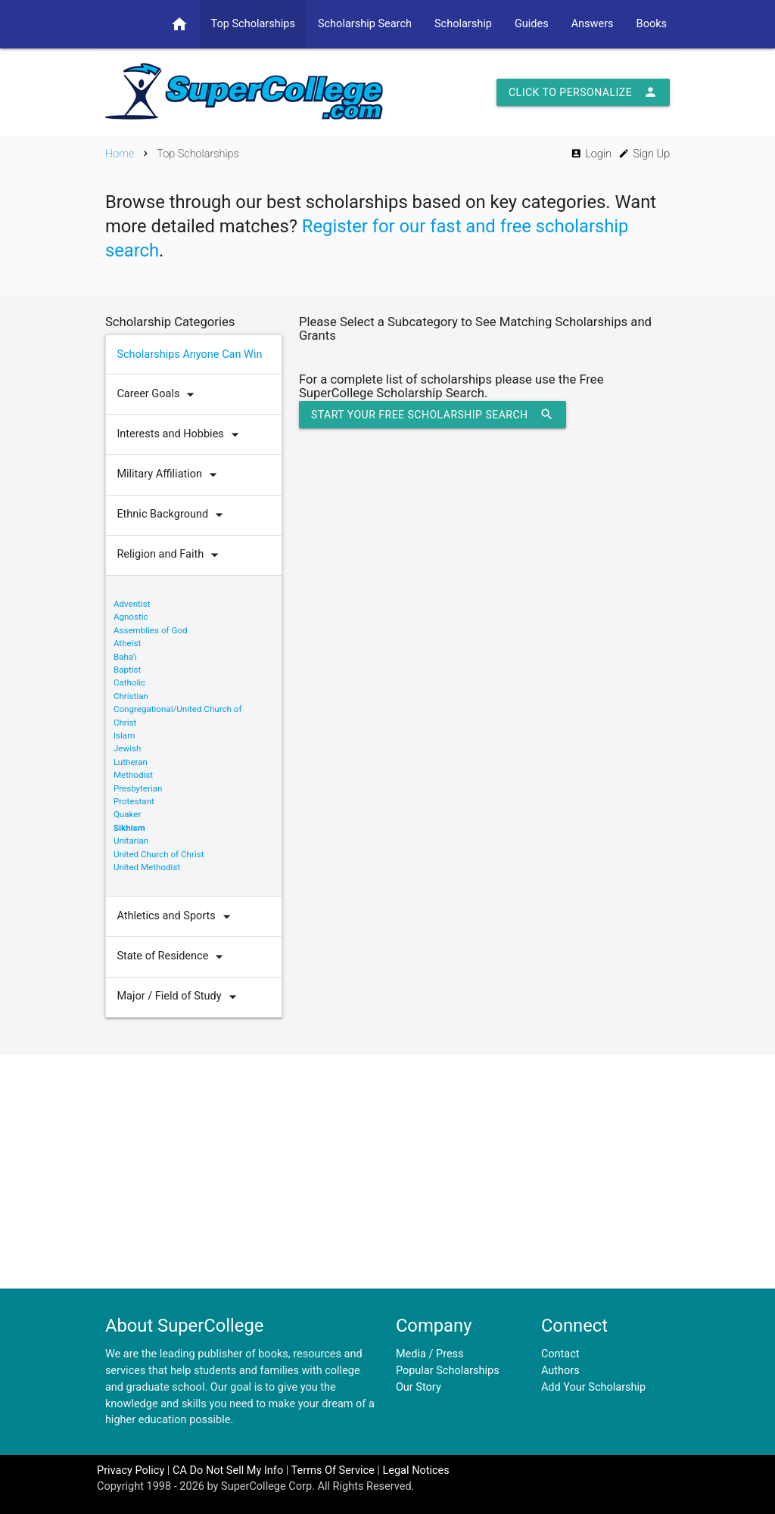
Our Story (418, 1387)
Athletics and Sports (177, 916)
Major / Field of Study (180, 997)
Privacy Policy (130, 1470)
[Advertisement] (387, 1171)
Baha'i (125, 656)
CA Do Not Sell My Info (228, 1470)
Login (591, 154)
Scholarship (463, 23)
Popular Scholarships (448, 1370)
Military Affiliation (170, 474)
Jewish (127, 748)
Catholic (129, 682)
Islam (124, 735)
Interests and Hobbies (181, 434)
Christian (131, 696)
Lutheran (131, 762)
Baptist (127, 669)
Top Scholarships (253, 23)
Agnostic (131, 616)
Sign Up (644, 154)
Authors (560, 1370)
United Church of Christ (159, 854)
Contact (560, 1354)
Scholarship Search (365, 23)
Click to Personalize (583, 92)
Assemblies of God (151, 630)
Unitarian (131, 840)
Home (120, 154)
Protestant (134, 801)
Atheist (127, 643)
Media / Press (430, 1354)
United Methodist (147, 867)
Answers (592, 23)
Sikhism (129, 827)
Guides (532, 23)
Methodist (133, 774)
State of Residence (173, 956)
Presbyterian (138, 788)
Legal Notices (415, 1470)
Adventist (132, 603)
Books (651, 23)
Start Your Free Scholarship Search (432, 414)
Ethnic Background (173, 515)
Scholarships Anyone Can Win (189, 354)
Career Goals (159, 394)
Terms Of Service (333, 1470)
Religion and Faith (171, 555)
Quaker (128, 814)
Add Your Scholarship (593, 1387)
